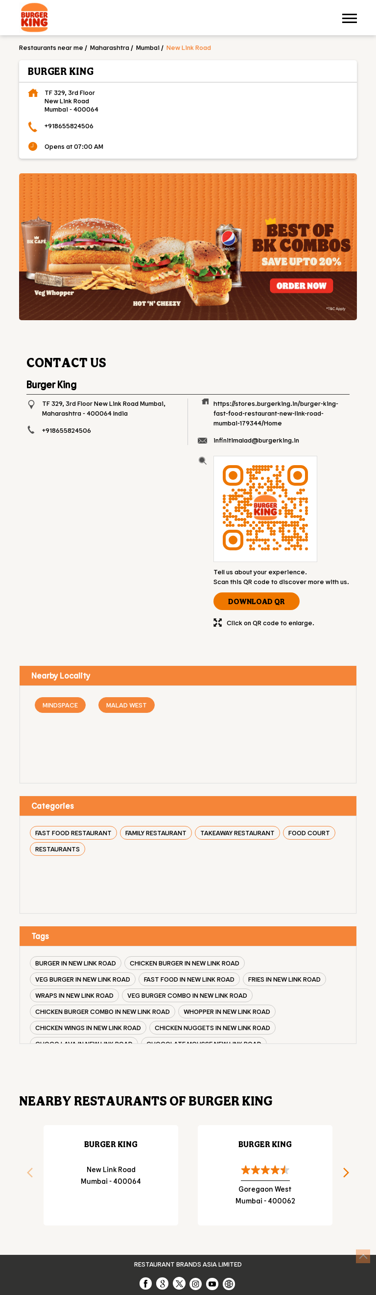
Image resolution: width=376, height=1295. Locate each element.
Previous (26, 1175)
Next (349, 1175)
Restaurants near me (51, 47)
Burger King (111, 1144)
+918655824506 (69, 125)
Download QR (256, 601)
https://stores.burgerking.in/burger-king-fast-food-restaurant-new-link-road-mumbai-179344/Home (275, 413)
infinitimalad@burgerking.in (256, 440)
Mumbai (148, 47)
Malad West (126, 705)
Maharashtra (109, 47)
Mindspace (60, 705)
